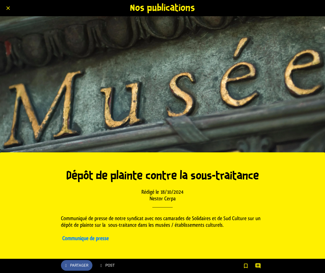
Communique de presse (85, 238)
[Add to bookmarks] (246, 266)
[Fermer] (8, 8)
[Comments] (258, 266)
